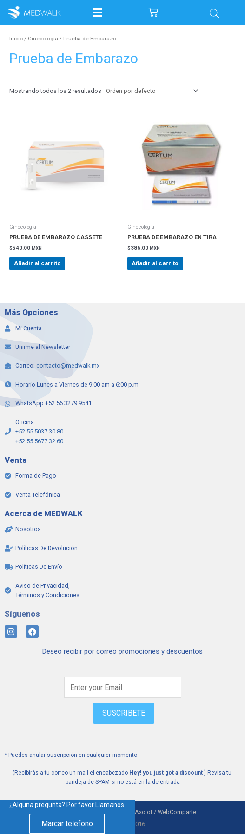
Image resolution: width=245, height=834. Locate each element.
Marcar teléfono (67, 823)
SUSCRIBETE (123, 713)
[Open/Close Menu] (97, 12)
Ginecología (43, 38)
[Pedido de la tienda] (150, 90)
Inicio (16, 38)
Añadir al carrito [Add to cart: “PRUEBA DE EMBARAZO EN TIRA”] (155, 263)
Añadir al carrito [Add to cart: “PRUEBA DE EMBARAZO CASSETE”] (37, 263)
